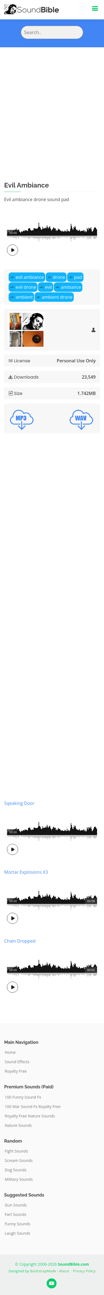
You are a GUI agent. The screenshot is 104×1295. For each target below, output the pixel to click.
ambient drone (57, 297)
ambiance (71, 287)
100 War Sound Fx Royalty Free (32, 1107)
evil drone (26, 287)
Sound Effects (17, 1062)
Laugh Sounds (17, 1233)
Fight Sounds (16, 1151)
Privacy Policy (84, 1270)
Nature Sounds (18, 1125)
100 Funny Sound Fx (23, 1097)
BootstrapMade (43, 1270)
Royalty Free (16, 1071)
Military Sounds (19, 1179)
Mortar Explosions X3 (26, 872)
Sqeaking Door (19, 803)
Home (10, 1052)
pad (78, 277)
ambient (24, 297)
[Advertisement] (52, 102)
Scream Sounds (19, 1161)
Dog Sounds (15, 1170)
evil (48, 287)
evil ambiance (30, 277)
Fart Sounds (15, 1214)
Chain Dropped (19, 941)
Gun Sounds (16, 1205)
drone (59, 277)
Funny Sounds (17, 1224)
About (64, 1270)
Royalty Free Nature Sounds (30, 1116)
